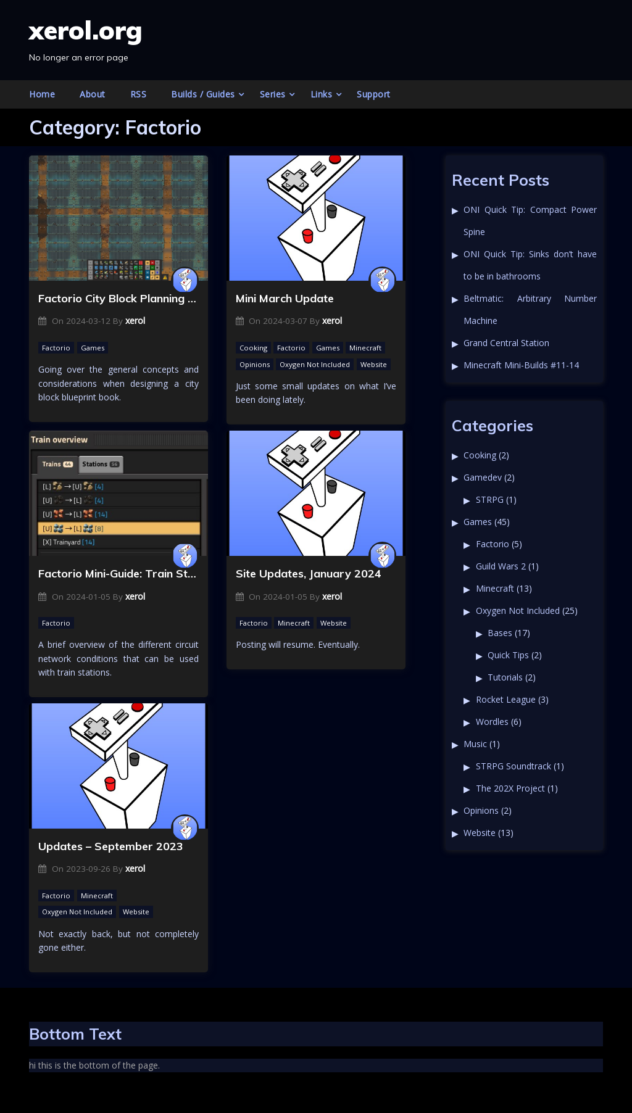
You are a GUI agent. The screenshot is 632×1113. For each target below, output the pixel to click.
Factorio (56, 347)
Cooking (253, 347)
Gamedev (483, 477)
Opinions (254, 364)
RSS (138, 94)
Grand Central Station (506, 343)
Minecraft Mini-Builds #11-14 (521, 365)
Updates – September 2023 (110, 846)
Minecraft (365, 347)
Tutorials (505, 677)
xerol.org (86, 30)
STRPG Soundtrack (513, 766)
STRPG (490, 499)
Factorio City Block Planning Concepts (118, 298)
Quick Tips (508, 655)
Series (273, 94)
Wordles (492, 721)
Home (42, 94)
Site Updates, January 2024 (308, 573)
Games (92, 347)
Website (373, 364)
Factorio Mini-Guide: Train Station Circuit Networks (118, 573)
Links (321, 94)
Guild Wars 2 (501, 566)
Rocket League (506, 699)
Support (374, 94)
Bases (500, 633)
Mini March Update (285, 298)
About (93, 94)
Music (475, 744)
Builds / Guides (203, 94)
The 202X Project (510, 788)
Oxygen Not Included (315, 364)
